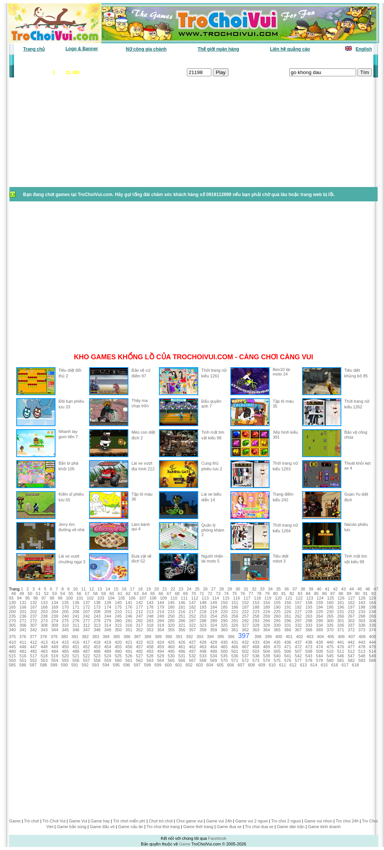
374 (372, 629)
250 (171, 616)
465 (224, 646)
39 (310, 589)
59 (103, 593)
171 (75, 607)
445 (12, 646)
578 (308, 660)
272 (33, 620)
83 (300, 593)
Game (15, 821)
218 (202, 611)
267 (351, 616)
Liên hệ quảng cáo (290, 49)
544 (319, 656)
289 (213, 620)
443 (361, 642)
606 (230, 665)
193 (308, 607)
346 (75, 629)
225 (277, 611)
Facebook (217, 838)
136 (75, 602)
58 (95, 593)
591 (74, 665)
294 (266, 620)
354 (160, 629)
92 (373, 593)
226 (287, 611)
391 (179, 636)
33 (262, 589)
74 (226, 593)
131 (23, 602)
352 (139, 629)
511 (340, 651)
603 (199, 665)
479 (372, 646)
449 (54, 646)
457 (139, 646)
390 (168, 636)
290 (224, 620)
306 (23, 625)
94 (19, 598)
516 (23, 656)
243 (97, 616)
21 (164, 589)
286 (181, 620)
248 (150, 616)
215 (171, 611)
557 (86, 660)
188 (256, 607)
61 (120, 593)
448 (44, 646)
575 (277, 660)
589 (54, 665)
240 (65, 616)
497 (192, 651)
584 (372, 660)
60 (111, 593)
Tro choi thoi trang (163, 826)
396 (231, 636)
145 (171, 602)
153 (256, 602)
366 (287, 629)
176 (128, 607)
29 (229, 589)
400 (278, 636)
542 (298, 656)
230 (330, 611)
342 (33, 629)
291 (234, 620)
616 (334, 665)
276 (75, 620)
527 (139, 656)
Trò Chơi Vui (53, 821)
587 (33, 665)
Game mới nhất (79, 60)
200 (12, 611)
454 (107, 646)
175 (118, 607)
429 (213, 642)
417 (86, 642)
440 (330, 642)
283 (150, 620)
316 (128, 625)
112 (194, 598)
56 (79, 593)
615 (324, 665)
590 (64, 665)
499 (213, 651)
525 (118, 656)
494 (160, 651)
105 (121, 598)
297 (298, 620)
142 (139, 602)
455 (118, 646)
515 (12, 656)
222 (245, 611)
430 (224, 642)
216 (181, 611)
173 (97, 607)
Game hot (316, 60)
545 (330, 656)
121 (288, 598)
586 (22, 665)
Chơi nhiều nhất (120, 60)
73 (218, 593)
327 (245, 625)
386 (126, 636)
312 (86, 625)
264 (319, 616)
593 (95, 665)
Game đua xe (229, 826)
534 (213, 656)
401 (289, 636)
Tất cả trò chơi (245, 60)
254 (213, 616)
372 (351, 629)
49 (21, 593)
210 (118, 611)
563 (150, 660)
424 (160, 642)
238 (44, 616)
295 (277, 620)
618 (355, 665)
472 (298, 646)
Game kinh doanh (324, 826)
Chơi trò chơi (161, 821)
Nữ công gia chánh (146, 49)
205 (65, 611)
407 (351, 636)
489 (107, 651)
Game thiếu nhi (284, 60)
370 (330, 629)
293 (256, 620)
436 (287, 642)
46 (367, 589)
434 (266, 642)
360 (224, 629)
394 (210, 636)
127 (351, 598)
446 (23, 646)
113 (205, 598)
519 (54, 656)
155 (277, 602)
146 (181, 602)
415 (65, 642)
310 (65, 625)
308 (44, 625)
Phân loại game (160, 60)
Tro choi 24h (347, 821)
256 (234, 616)
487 (86, 651)
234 (372, 611)
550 (12, 660)
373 (361, 629)
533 (202, 656)
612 (293, 665)
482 (33, 651)
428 (202, 642)
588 (43, 665)
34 (270, 589)
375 (12, 636)
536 (234, 656)
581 (340, 660)
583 (361, 660)
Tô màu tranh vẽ (351, 60)
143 (150, 602)
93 (11, 598)
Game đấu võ (102, 826)
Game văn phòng (37, 60)
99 (60, 598)
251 (181, 616)
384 (106, 636)
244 (107, 616)
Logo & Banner (82, 48)
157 (298, 602)
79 (267, 593)
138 (97, 602)
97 (44, 598)
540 (277, 656)
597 (137, 665)
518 (44, 656)
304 (372, 620)
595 (116, 665)
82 (292, 593)
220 (224, 611)
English (364, 49)
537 (245, 656)
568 (202, 660)
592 (85, 665)
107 (142, 598)
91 (365, 593)
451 (75, 646)
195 (330, 607)
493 (150, 651)
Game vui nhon (318, 821)
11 (83, 589)
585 (12, 665)
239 (54, 616)
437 (298, 642)
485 (65, 651)
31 (246, 589)
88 (341, 593)
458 (150, 646)
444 (372, 642)
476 (340, 646)
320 (171, 625)
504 (266, 651)
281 (128, 620)
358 (202, 629)
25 (197, 589)
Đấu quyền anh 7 (211, 403)
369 (319, 629)
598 (147, 665)
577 (298, 660)
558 (97, 660)
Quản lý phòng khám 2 (212, 530)
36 (286, 589)
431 (234, 642)
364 (266, 629)
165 (12, 607)
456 (128, 646)
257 (245, 616)
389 (158, 636)
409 (372, 636)
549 (372, 656)
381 (74, 636)
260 (277, 616)
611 (282, 665)
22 (173, 589)
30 (238, 589)
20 (156, 589)
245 (118, 616)
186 (234, 607)
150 (224, 602)
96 (35, 598)
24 (189, 589)
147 (192, 602)
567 (192, 660)
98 (51, 598)
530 (171, 656)
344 (54, 629)
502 (245, 651)
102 (90, 598)
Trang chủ (34, 49)
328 (256, 625)
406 (341, 636)
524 (107, 656)
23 (181, 589)
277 (86, 620)
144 (160, 602)
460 (171, 646)
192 (298, 607)
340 (12, 629)
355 (171, 629)
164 (372, 602)
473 (308, 646)
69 (185, 593)
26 (205, 589)
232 (351, 611)
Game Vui (78, 821)
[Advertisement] (71, 136)
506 (287, 651)
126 (341, 598)
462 (192, 646)
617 (345, 665)
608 (251, 665)
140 (118, 602)
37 (294, 589)
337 (351, 625)
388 (147, 636)
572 (245, 660)
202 (33, 611)
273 (44, 620)
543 (308, 656)
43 (343, 589)
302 (351, 620)
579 (319, 660)
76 (243, 593)
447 (33, 646)
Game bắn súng (71, 826)
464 (213, 646)
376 (22, 636)
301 (340, 620)
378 (43, 636)
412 (33, 642)
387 (137, 636)
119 (267, 598)
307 (33, 625)
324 (213, 625)
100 (69, 598)
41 (327, 589)
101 (79, 598)
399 (268, 636)
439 (319, 642)
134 (54, 602)
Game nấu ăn (130, 826)
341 (23, 629)
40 (319, 589)
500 (224, 651)
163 (361, 602)
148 (202, 602)
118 (257, 598)
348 (97, 629)
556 (75, 660)
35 (278, 589)
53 (54, 593)
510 (330, 651)
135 (65, 602)
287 (192, 620)
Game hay (100, 821)
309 (54, 625)
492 (139, 651)
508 (308, 651)
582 (351, 660)
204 (54, 611)
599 (157, 665)
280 (118, 620)
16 (124, 589)
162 (351, 602)
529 (160, 656)
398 (257, 636)
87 (332, 593)
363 (256, 629)
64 (144, 593)
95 (27, 598)
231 (340, 611)
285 (171, 620)
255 (224, 616)
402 (299, 636)
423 (150, 642)
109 (163, 598)
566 (181, 660)
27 (213, 589)
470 (277, 646)
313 (97, 625)
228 (308, 611)
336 (340, 625)
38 (303, 589)
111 (184, 598)
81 (283, 593)
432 (245, 642)
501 (234, 651)
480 (12, 651)
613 (303, 665)
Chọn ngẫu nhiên (203, 60)
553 (44, 660)
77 (250, 593)
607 (240, 665)
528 (150, 656)
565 (171, 660)
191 (287, 607)
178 (150, 607)
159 (319, 602)
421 (128, 642)
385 (116, 636)
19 (148, 589)
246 (128, 616)
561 (128, 660)
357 (192, 629)
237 (33, 616)
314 (107, 625)
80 (275, 593)
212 (139, 611)
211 (128, 611)
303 (361, 620)
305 (12, 625)
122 (299, 598)
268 (361, 616)
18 (140, 589)
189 (266, 607)
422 (139, 642)
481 (23, 651)
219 (213, 611)
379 (54, 636)
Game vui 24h (219, 821)
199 (372, 607)
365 (277, 629)
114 (215, 598)
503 (256, 651)
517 (33, 656)
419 (107, 642)
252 (192, 616)
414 (54, 642)
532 (192, 656)
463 (202, 646)
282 (139, 620)
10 (75, 589)
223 (256, 611)
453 (97, 646)
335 (330, 625)
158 (308, 602)
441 (340, 642)
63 (136, 593)
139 (107, 602)
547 (351, 656)
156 (287, 602)
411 (23, 642)
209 (107, 611)
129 (372, 598)
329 (266, 625)
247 (139, 616)
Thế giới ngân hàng (218, 49)
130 (12, 602)
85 (316, 593)
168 (44, 607)
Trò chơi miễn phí (129, 821)
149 (213, 602)
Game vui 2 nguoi (251, 821)
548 (361, 656)
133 (44, 602)
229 (319, 611)
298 (308, 620)
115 (226, 598)
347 (86, 629)
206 (75, 611)
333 (308, 625)
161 (340, 602)
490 (118, 651)
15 (116, 589)
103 (100, 598)
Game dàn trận (290, 826)
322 (192, 625)
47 (376, 589)
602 (189, 665)
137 (86, 602)
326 (234, 625)
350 (118, 629)
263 (308, 616)
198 (361, 607)
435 (277, 642)
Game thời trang (198, 826)
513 (361, 651)
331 (287, 625)
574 (266, 660)
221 (234, 611)
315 (118, 625)
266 (340, 616)
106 (131, 598)
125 (330, 598)
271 (23, 620)
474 (319, 646)
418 (97, 642)
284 (160, 620)
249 (160, 616)
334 (319, 625)
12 (91, 589)
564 (160, 660)
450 (65, 646)
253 (202, 616)
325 (224, 625)
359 (213, 629)
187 (245, 607)
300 (330, 620)
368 (308, 629)
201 (23, 611)
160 (330, 602)
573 (256, 660)
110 (173, 598)
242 (86, 616)
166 (23, 607)
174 (107, 607)
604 (210, 665)
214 (160, 611)
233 (361, 611)
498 (202, 651)
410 (12, 642)
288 (202, 620)
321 (181, 625)
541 (287, 656)
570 (224, 660)
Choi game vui (189, 821)
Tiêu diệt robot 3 (280, 558)
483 (44, 651)
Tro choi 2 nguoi (286, 821)
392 (189, 636)
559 (107, 660)
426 (181, 642)
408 (362, 636)
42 (335, 589)
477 (351, 646)
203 (44, 611)
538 (256, 656)
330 (277, 625)
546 (340, 656)
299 (319, 620)
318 (150, 625)
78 (259, 593)
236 (23, 616)
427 (192, 642)
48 (13, 593)
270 (12, 620)
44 (351, 589)
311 (75, 625)
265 (330, 616)
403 (310, 636)
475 (330, 646)
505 (277, 651)
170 (65, 607)
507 (298, 651)
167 (33, 607)
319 (160, 625)
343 (44, 629)
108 (153, 598)
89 (349, 593)
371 (340, 629)
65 (152, 593)
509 (319, 651)
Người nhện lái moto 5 (212, 558)
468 (256, 646)
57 (87, 593)
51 (38, 593)
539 (266, 656)
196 (340, 607)
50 (30, 593)
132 (33, 602)
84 (308, 593)
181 (181, 607)
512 (351, 651)
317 (139, 625)
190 (277, 607)
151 (234, 602)
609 (261, 665)
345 (65, 629)
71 (201, 593)
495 (171, 651)
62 (128, 593)
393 (199, 636)
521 (75, 656)
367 (298, 629)
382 (85, 636)
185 (224, 607)
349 (107, 629)
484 (54, 651)
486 (75, 651)
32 (254, 589)
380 (64, 636)
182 (192, 607)
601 (178, 665)
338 (361, 625)
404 (320, 636)
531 (181, 656)
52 (46, 593)
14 (108, 589)
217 (192, 611)
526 (128, 656)
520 (65, 656)
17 (132, 589)
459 (160, 646)
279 (107, 620)
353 (150, 629)
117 (247, 598)
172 (86, 607)
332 (298, 625)
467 (245, 646)
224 (266, 611)
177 (139, 607)
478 (361, 646)
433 (256, 642)
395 (220, 636)
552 (33, 660)
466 (234, 646)
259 (266, 616)
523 (97, 656)
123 (309, 598)
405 (330, 636)
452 (86, 646)
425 (171, 642)
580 (330, 660)
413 (44, 642)
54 (62, 593)
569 (213, 660)
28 (221, 589)
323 (202, 625)
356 (181, 629)
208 (97, 611)
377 (33, 636)
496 (181, 651)
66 (161, 593)
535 (224, 656)
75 (234, 593)
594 (105, 665)
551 (23, 660)
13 (99, 589)
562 (139, 660)
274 (54, 620)
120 (278, 598)
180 (171, 607)
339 (372, 625)
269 (372, 616)
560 (118, 660)
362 (245, 629)
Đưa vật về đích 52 (141, 558)
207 (86, 611)
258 (256, 616)
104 (111, 598)
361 (234, 629)
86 (324, 593)
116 (236, 598)
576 (287, 660)
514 (372, 651)
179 (160, 607)
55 (70, 593)
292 (245, 620)
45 (359, 589)
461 (181, 646)
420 (118, 642)
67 (169, 593)
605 (220, 665)
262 (298, 616)
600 (168, 665)
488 (97, 651)
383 (95, 636)
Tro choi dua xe (259, 826)
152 (245, 602)
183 (202, 607)
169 (54, 607)
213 (150, 611)
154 (266, 602)
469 (266, 646)
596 (126, 665)
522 (86, 656)
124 (320, 598)
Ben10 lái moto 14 (281, 371)
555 (65, 660)
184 (213, 607)
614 (313, 665)
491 (128, 651)
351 (128, 629)
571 (234, 660)
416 (75, 642)
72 (210, 593)
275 (65, 620)
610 (272, 665)
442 (351, 642)
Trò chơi (31, 821)
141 (128, 602)
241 (75, 616)
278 (97, 620)
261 (287, 616)
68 (177, 593)
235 (12, 616)
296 (287, 620)
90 (357, 593)
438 (308, 642)
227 (298, 611)
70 (193, 593)
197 (351, 607)
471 (287, 646)
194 (319, 607)
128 (361, 598)
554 (54, 660)
